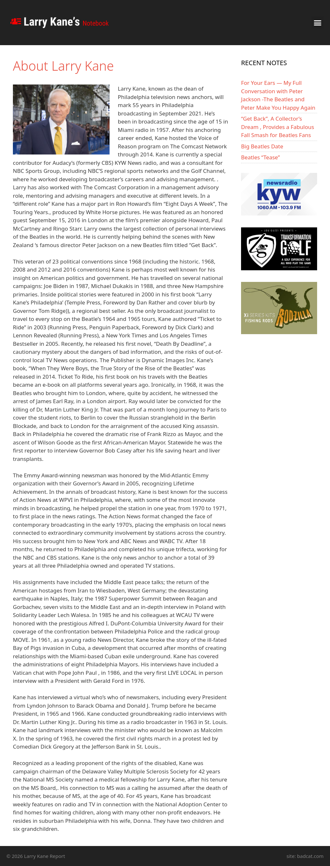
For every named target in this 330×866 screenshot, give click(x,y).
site (290, 856)
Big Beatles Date (262, 146)
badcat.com (310, 856)
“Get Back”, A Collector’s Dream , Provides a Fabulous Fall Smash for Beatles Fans (277, 127)
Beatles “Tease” (260, 157)
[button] (317, 22)
